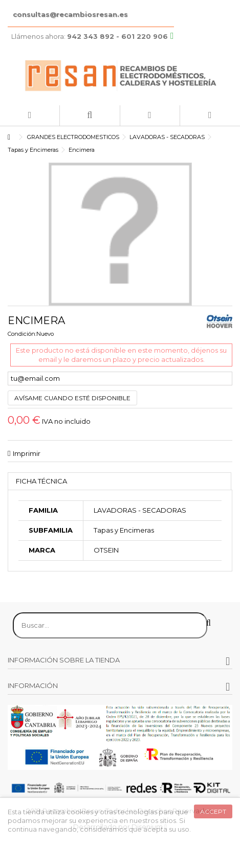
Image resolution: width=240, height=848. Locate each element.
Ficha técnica (41, 481)
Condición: (22, 333)
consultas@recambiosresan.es (70, 14)
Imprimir (26, 453)
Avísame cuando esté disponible (72, 398)
